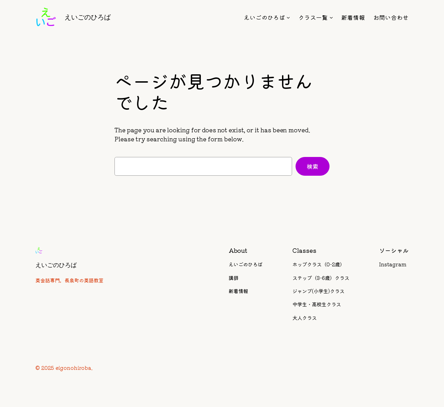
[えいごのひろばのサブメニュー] (288, 17)
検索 (312, 166)
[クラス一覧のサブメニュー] (331, 17)
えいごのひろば (88, 17)
